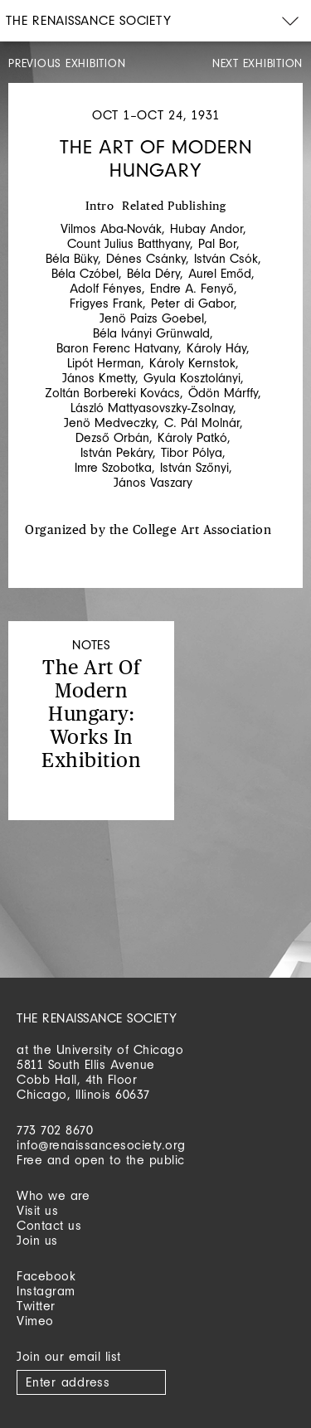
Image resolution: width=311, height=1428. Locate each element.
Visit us (37, 1210)
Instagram (46, 1291)
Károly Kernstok (192, 363)
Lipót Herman (104, 363)
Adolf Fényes (106, 288)
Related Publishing (174, 206)
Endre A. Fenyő (192, 288)
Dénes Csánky (146, 258)
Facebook (46, 1276)
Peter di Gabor (192, 303)
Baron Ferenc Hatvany (117, 348)
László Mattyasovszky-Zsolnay (151, 407)
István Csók (226, 258)
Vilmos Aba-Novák (111, 228)
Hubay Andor (206, 228)
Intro (99, 206)
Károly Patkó (192, 437)
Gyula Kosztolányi (192, 378)
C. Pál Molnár (202, 422)
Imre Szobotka (113, 467)
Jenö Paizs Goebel (152, 318)
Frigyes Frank (106, 303)
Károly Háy (216, 348)
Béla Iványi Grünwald (151, 333)
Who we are (53, 1195)
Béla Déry (153, 273)
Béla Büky (72, 258)
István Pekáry (116, 452)
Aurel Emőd (219, 273)
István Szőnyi (194, 467)
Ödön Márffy (223, 393)
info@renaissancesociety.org (101, 1145)
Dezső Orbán (112, 437)
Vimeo (35, 1320)
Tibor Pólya (191, 452)
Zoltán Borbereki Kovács (112, 393)
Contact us (49, 1225)
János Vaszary (153, 482)
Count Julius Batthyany (128, 243)
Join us (37, 1240)
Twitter (36, 1306)
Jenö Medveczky (110, 422)
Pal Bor (217, 243)
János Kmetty (98, 378)
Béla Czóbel (85, 273)
